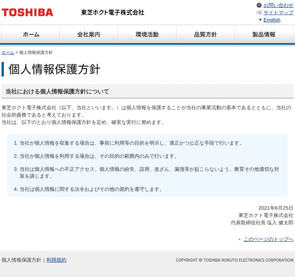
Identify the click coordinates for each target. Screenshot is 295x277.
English (272, 20)
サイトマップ (278, 12)
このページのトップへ (268, 239)
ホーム (8, 52)
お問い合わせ (278, 5)
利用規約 (56, 260)
